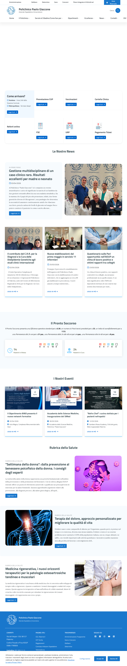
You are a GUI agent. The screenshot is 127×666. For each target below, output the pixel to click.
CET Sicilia (39, 640)
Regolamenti (40, 643)
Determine (68, 646)
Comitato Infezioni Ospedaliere (46, 646)
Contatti (10, 632)
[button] (24, 18)
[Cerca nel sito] (117, 10)
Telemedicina (40, 650)
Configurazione (85, 658)
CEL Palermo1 (40, 637)
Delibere (67, 643)
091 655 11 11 (16, 650)
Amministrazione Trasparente (75, 637)
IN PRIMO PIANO (15, 167)
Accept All (100, 658)
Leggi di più (12, 112)
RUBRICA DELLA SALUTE (14, 461)
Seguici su (98, 632)
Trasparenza (70, 632)
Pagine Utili (40, 632)
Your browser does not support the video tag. (63, 54)
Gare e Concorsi (70, 640)
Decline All (113, 658)
